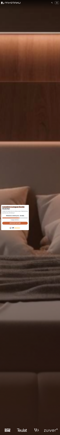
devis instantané (15, 223)
